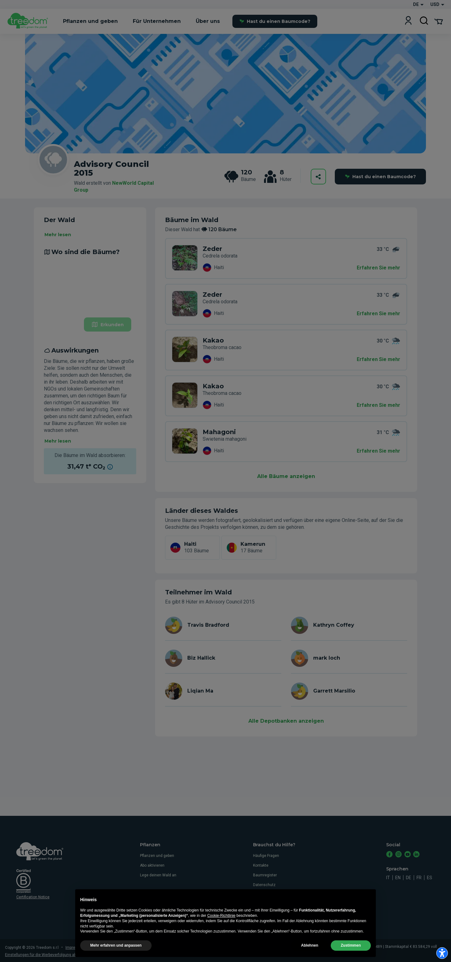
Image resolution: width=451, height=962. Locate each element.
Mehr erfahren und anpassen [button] (116, 945)
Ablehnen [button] (309, 945)
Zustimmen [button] (351, 945)
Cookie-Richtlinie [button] (221, 915)
